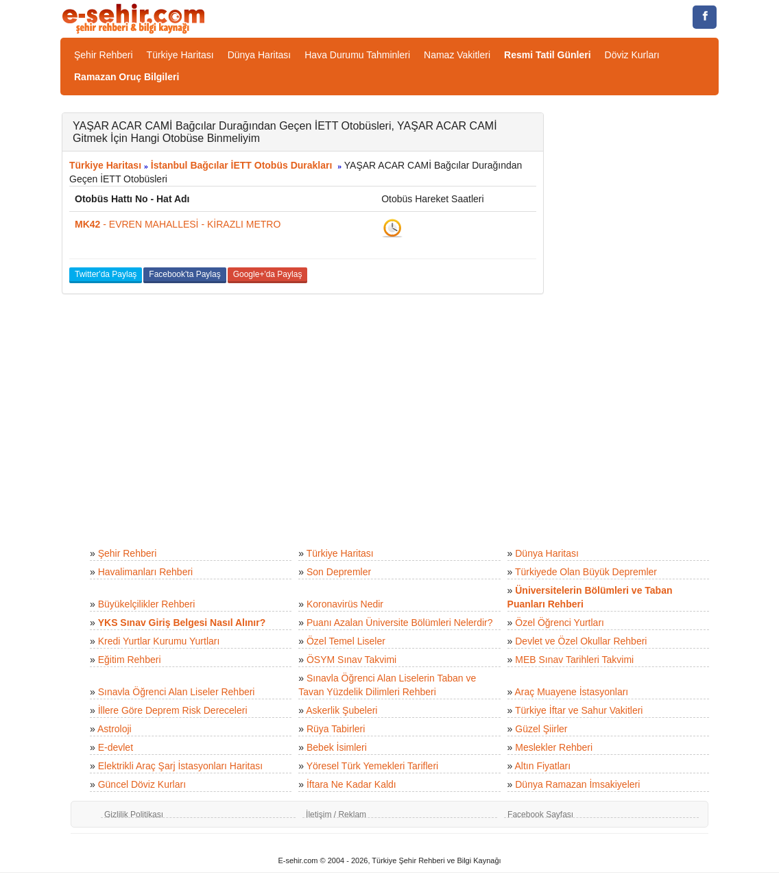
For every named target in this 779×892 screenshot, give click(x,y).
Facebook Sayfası (540, 814)
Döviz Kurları (632, 54)
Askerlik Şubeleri (341, 710)
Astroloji (114, 728)
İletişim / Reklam (336, 814)
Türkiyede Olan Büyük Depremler (586, 571)
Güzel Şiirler (541, 728)
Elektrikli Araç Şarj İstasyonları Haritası (180, 765)
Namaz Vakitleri (457, 54)
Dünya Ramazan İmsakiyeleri (577, 784)
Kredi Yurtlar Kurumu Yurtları (159, 641)
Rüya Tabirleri (336, 728)
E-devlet (115, 747)
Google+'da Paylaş (267, 274)
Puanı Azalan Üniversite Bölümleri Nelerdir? (400, 622)
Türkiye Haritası (180, 54)
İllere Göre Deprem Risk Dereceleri (173, 710)
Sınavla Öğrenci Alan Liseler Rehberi (176, 691)
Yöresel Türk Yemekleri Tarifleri (372, 765)
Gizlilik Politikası (133, 814)
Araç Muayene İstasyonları (571, 691)
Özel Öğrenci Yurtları (559, 622)
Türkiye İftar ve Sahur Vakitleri (579, 710)
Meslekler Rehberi (553, 747)
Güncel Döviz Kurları (142, 784)
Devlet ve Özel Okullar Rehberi (581, 641)
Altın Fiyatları (542, 765)
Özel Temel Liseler (346, 641)
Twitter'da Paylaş (105, 274)
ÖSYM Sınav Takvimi (351, 659)
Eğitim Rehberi (129, 659)
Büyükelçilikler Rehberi (146, 604)
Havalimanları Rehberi (145, 571)
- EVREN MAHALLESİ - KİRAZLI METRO (177, 224)
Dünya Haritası (259, 54)
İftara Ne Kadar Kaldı (351, 784)
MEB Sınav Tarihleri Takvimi (574, 659)
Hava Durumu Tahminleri (357, 54)
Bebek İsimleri (337, 747)
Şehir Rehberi (103, 54)
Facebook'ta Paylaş (184, 274)
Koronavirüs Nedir (345, 604)
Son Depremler (339, 571)
